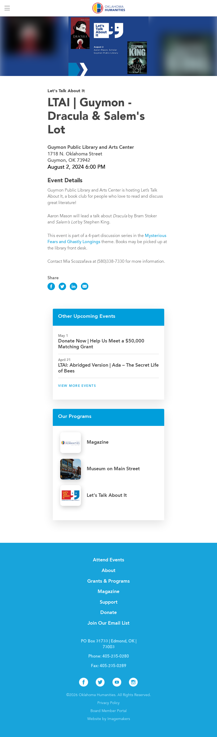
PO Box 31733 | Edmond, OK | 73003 (108, 644)
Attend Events (108, 560)
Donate (108, 612)
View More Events (77, 386)
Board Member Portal (108, 711)
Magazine (108, 591)
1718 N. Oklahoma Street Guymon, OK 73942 (90, 154)
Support (109, 602)
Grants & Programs (108, 581)
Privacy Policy (108, 703)
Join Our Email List (108, 623)
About (108, 570)
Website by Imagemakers (108, 719)
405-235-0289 (113, 666)
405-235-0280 (115, 657)
